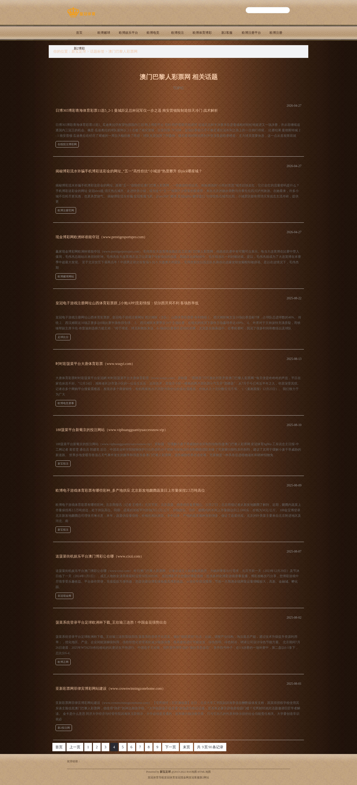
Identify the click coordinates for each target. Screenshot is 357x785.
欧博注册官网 (66, 210)
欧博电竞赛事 (66, 403)
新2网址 (204, 777)
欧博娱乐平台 (128, 32)
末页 (186, 747)
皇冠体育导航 (156, 777)
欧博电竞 (153, 32)
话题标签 (97, 51)
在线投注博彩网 (67, 144)
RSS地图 (191, 771)
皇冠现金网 (64, 595)
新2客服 (226, 32)
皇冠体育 (169, 777)
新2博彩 (79, 48)
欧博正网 (63, 662)
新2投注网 (64, 727)
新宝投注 (63, 463)
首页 (79, 32)
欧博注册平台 (251, 32)
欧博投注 (177, 32)
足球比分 (63, 337)
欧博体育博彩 (202, 32)
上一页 (74, 747)
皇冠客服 (194, 777)
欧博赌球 (103, 32)
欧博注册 (276, 32)
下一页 (170, 747)
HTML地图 (204, 771)
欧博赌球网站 (66, 276)
